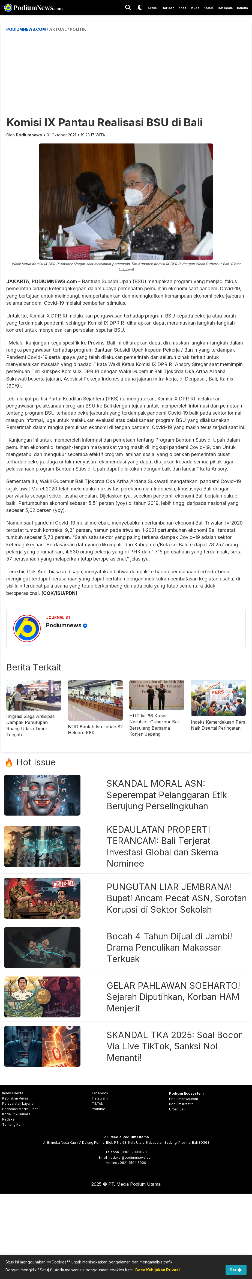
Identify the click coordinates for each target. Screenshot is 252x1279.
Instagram (100, 1098)
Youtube (98, 1109)
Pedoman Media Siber (20, 1109)
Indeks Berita (12, 1093)
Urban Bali (177, 1109)
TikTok (97, 1103)
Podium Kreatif (181, 1104)
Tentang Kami (13, 1124)
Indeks (242, 8)
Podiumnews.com (183, 1099)
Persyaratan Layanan (18, 1103)
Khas (182, 8)
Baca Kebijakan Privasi (157, 1270)
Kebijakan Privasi (15, 1098)
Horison (167, 8)
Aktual (152, 8)
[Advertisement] (129, 73)
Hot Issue (225, 8)
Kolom (208, 8)
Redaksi (8, 1119)
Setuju (236, 1270)
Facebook (100, 1093)
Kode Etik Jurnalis (16, 1114)
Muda (194, 8)
